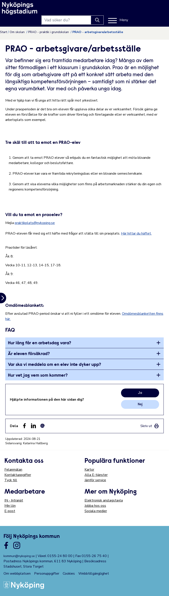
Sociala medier (95, 511)
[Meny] (154, 8)
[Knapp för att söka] (134, 8)
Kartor (89, 469)
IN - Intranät (13, 500)
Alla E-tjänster (96, 474)
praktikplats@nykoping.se (35, 222)
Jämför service (95, 480)
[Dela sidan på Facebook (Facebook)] (24, 425)
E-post (9, 511)
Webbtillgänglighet (93, 573)
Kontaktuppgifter (17, 474)
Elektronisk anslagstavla (103, 500)
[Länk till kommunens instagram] (16, 545)
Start (3, 32)
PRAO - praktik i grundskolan (49, 32)
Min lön (10, 505)
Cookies (69, 573)
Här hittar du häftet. (136, 233)
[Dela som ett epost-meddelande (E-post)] (42, 425)
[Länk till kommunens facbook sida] (6, 545)
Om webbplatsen (17, 573)
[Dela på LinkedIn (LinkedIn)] (33, 425)
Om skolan (18, 32)
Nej (140, 404)
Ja (140, 393)
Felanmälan (13, 469)
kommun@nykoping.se (19, 556)
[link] (149, 426)
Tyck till (10, 480)
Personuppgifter (46, 573)
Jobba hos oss (95, 505)
